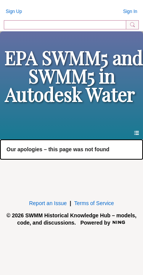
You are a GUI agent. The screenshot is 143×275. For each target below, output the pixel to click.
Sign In (130, 11)
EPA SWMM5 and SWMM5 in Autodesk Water (73, 76)
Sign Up (14, 11)
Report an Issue (48, 203)
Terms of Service (94, 203)
